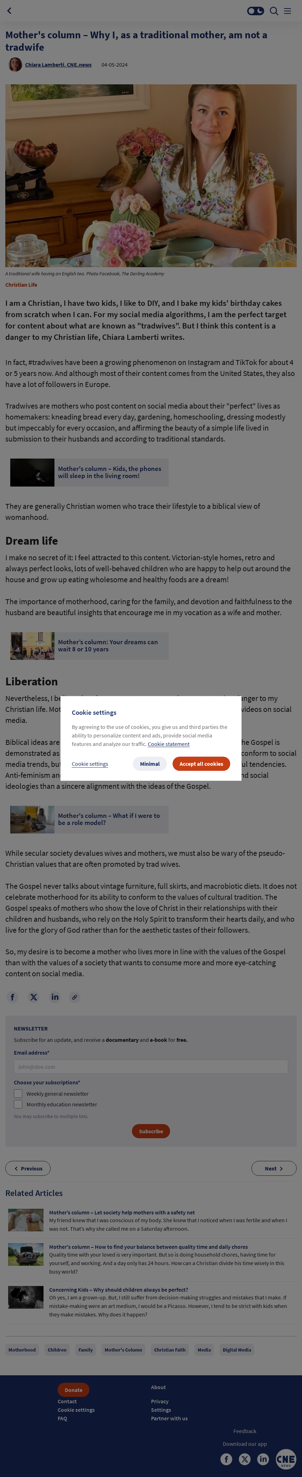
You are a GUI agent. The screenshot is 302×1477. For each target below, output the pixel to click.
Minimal (150, 764)
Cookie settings (90, 764)
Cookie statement (169, 744)
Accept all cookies (201, 764)
